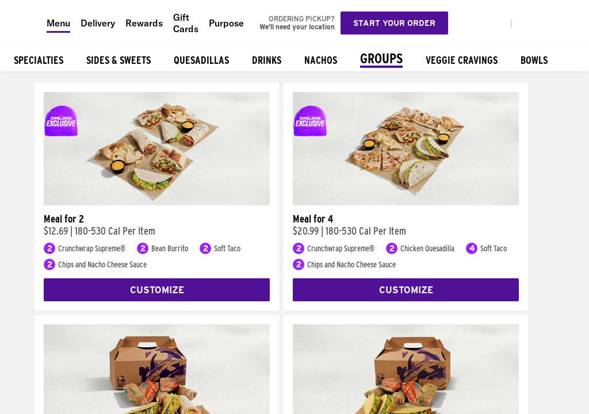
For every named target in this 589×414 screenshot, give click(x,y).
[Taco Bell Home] (23, 23)
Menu (58, 23)
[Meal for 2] (157, 202)
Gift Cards (185, 23)
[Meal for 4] (406, 202)
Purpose (226, 23)
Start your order (394, 23)
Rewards (144, 23)
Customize (157, 290)
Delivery (98, 23)
